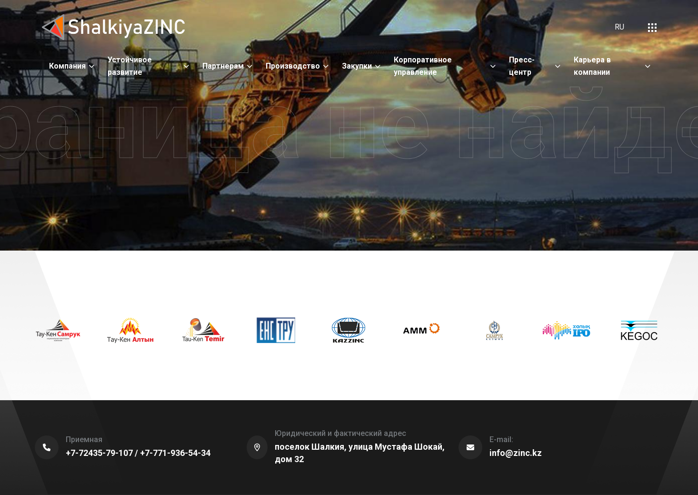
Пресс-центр (522, 66)
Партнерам (223, 66)
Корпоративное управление (423, 66)
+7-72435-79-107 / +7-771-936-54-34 (138, 453)
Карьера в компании (592, 66)
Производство (293, 66)
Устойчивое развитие (130, 66)
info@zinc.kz (515, 453)
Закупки (357, 66)
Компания (67, 66)
